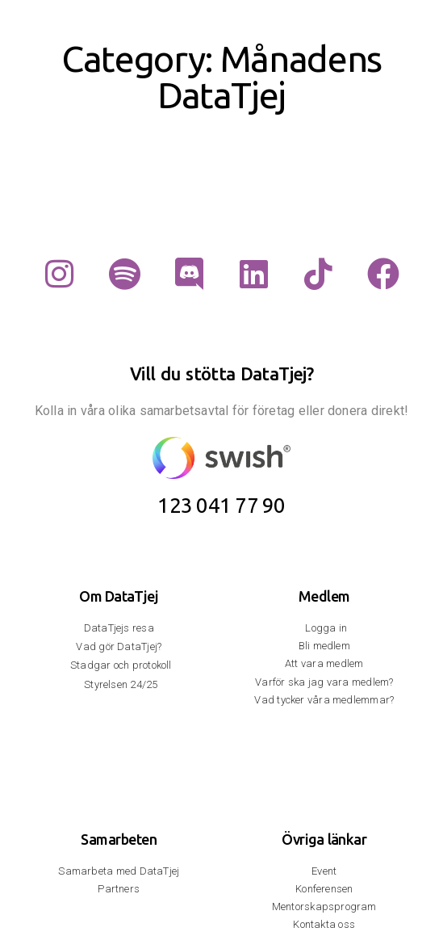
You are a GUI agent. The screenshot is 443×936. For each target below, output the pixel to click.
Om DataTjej (118, 596)
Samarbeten (119, 839)
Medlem (324, 596)
